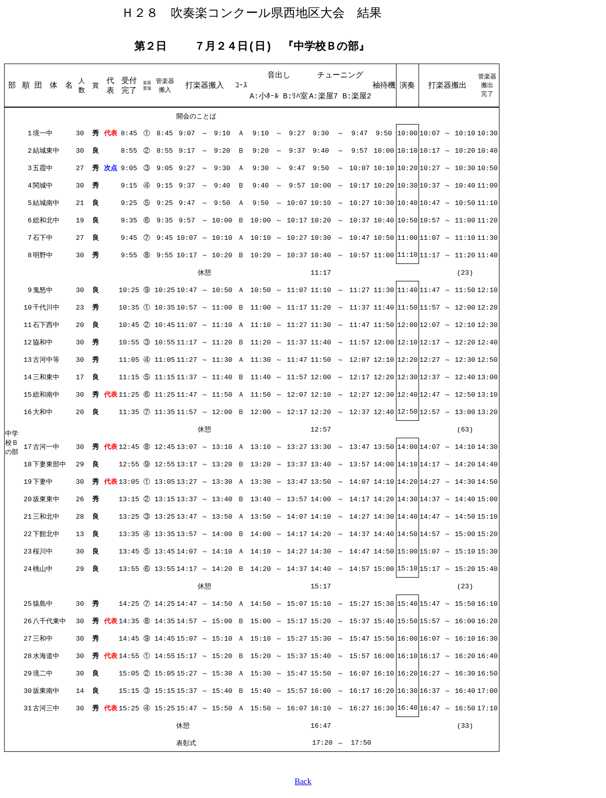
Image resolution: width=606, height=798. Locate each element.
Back (303, 785)
